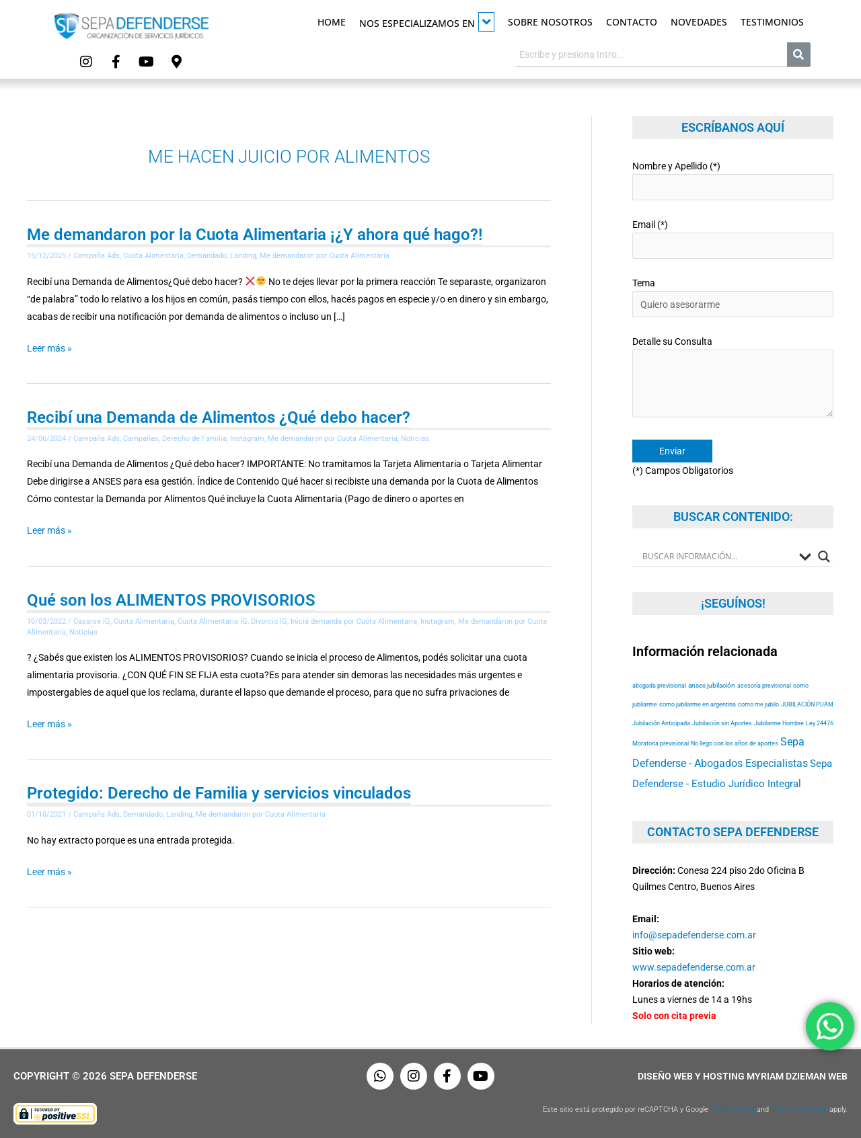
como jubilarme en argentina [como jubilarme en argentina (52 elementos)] (697, 704)
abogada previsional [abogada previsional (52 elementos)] (659, 685)
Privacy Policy (732, 1109)
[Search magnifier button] (824, 556)
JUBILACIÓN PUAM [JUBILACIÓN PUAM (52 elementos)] (807, 704)
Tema (732, 297)
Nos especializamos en (426, 22)
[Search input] (717, 556)
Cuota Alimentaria (153, 255)
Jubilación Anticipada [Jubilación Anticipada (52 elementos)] (661, 723)
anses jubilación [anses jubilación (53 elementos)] (711, 685)
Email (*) (732, 239)
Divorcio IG (269, 621)
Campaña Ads (96, 255)
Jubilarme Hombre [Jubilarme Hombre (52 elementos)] (779, 723)
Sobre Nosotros (550, 21)
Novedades (699, 21)
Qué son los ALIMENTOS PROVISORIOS (171, 600)
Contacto (631, 21)
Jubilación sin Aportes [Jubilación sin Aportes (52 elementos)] (722, 723)
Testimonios (772, 21)
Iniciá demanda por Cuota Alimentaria (354, 621)
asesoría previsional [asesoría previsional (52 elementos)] (764, 685)
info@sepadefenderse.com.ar (694, 935)
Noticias (415, 438)
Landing (243, 255)
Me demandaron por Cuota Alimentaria (324, 255)
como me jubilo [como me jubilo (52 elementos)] (758, 704)
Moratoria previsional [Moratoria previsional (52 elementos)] (660, 743)
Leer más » (49, 348)
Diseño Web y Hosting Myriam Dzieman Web (743, 1076)
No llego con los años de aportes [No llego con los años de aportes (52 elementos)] (734, 743)
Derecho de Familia (194, 438)
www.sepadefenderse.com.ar (693, 967)
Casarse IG (91, 621)
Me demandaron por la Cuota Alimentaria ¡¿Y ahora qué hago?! (254, 234)
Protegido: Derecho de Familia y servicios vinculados (219, 793)
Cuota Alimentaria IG (213, 621)
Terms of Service (799, 1109)
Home (331, 21)
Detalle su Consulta (732, 379)
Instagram (247, 438)
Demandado (207, 255)
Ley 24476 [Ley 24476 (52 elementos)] (819, 723)
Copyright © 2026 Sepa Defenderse (105, 1076)
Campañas (141, 438)
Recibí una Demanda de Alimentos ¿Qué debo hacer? (218, 417)
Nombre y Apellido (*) (732, 180)
